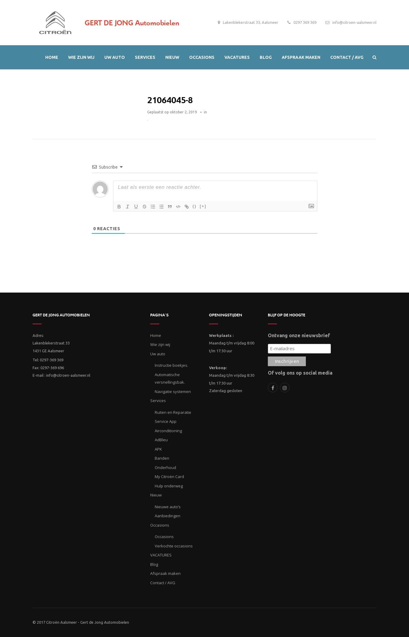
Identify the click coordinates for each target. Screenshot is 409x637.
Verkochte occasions (174, 546)
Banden (162, 458)
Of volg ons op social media (300, 373)
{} (194, 206)
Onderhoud (165, 467)
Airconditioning (168, 430)
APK (158, 449)
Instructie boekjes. (171, 365)
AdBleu (161, 439)
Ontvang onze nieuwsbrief (299, 335)
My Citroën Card (169, 476)
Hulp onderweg (169, 486)
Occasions (164, 536)
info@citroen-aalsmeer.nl (354, 22)
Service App (165, 421)
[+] (203, 206)
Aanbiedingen (167, 515)
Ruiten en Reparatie (173, 412)
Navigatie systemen (173, 391)
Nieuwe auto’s (168, 506)
